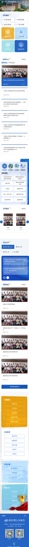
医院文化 (7, 488)
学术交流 (12, 63)
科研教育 (7, 432)
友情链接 (3, 515)
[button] (21, 84)
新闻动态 (5, 63)
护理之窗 (7, 464)
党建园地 (7, 400)
